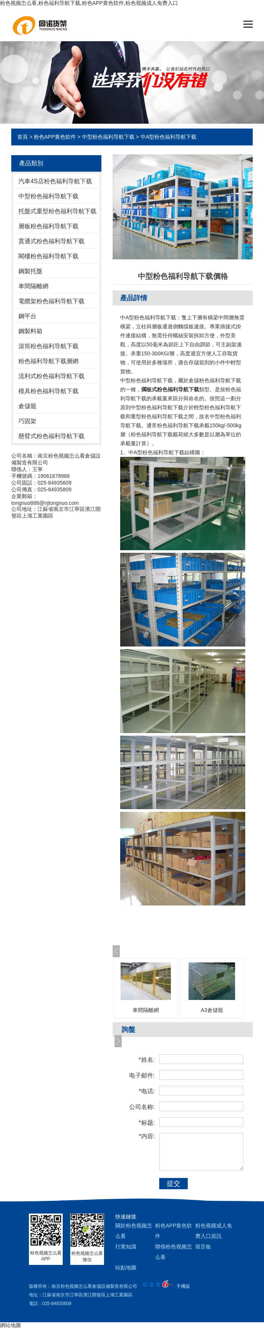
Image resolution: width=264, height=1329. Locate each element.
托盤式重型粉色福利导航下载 (57, 211)
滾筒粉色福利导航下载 (48, 346)
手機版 (183, 1286)
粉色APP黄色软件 (55, 137)
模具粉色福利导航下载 (48, 391)
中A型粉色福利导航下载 (168, 137)
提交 (173, 1183)
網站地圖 (10, 1325)
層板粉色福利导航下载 (48, 226)
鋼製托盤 (30, 271)
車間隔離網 (33, 286)
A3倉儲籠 (212, 1010)
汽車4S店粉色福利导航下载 (55, 181)
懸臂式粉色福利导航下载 (51, 436)
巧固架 (27, 421)
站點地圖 (125, 1268)
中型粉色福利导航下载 (108, 137)
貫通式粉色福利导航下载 (51, 241)
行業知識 (125, 1247)
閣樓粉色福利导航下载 (48, 256)
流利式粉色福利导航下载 (51, 376)
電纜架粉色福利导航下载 (51, 301)
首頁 (22, 137)
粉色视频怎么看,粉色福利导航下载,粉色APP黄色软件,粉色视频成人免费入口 (89, 3)
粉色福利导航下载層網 (48, 361)
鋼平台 (27, 316)
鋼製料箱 (30, 331)
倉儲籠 (27, 406)
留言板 (203, 1247)
